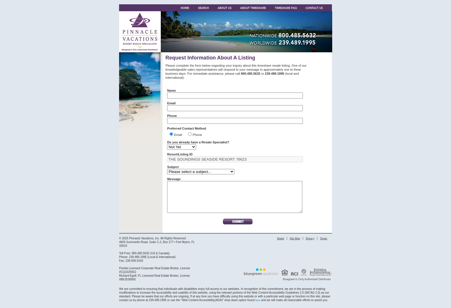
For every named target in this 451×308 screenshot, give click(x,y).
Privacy (310, 244)
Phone (197, 134)
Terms (323, 244)
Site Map (295, 244)
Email (180, 134)
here (257, 306)
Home (280, 244)
